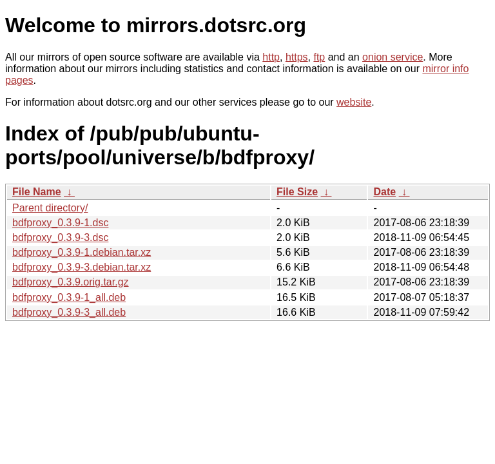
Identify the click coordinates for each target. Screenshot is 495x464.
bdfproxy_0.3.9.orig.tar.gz (70, 281)
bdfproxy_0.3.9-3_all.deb (69, 312)
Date (384, 191)
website (353, 102)
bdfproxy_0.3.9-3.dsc (60, 237)
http (271, 57)
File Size (297, 191)
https (297, 57)
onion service (392, 57)
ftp (319, 57)
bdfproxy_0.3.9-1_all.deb (69, 297)
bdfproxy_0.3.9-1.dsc (60, 222)
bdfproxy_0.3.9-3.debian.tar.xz (81, 267)
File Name (36, 191)
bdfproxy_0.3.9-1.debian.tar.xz (81, 252)
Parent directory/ (50, 207)
